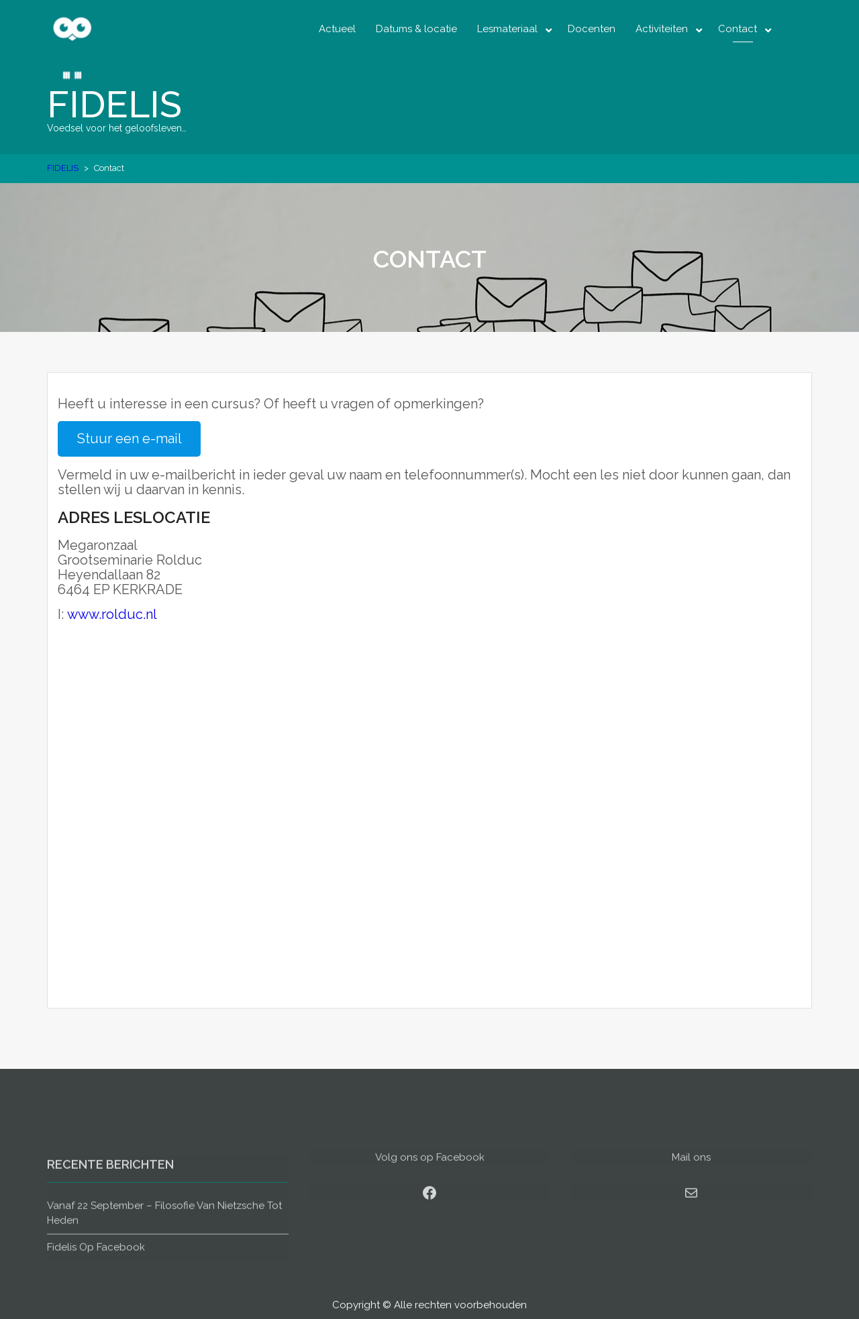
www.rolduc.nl (112, 614)
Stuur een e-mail (129, 439)
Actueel (337, 29)
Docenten (591, 29)
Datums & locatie (416, 29)
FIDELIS (114, 104)
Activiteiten (662, 29)
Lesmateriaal (507, 29)
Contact (737, 29)
